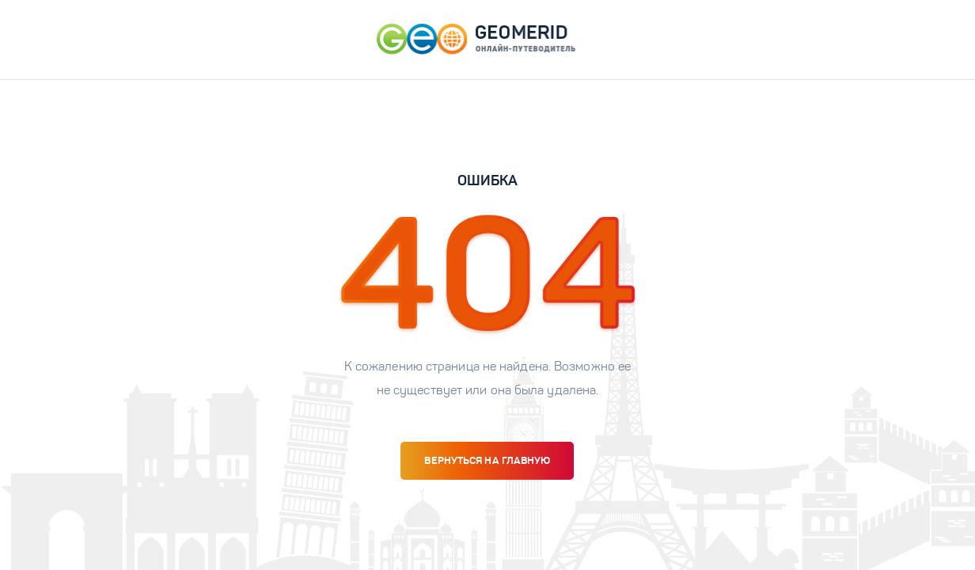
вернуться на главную (487, 460)
